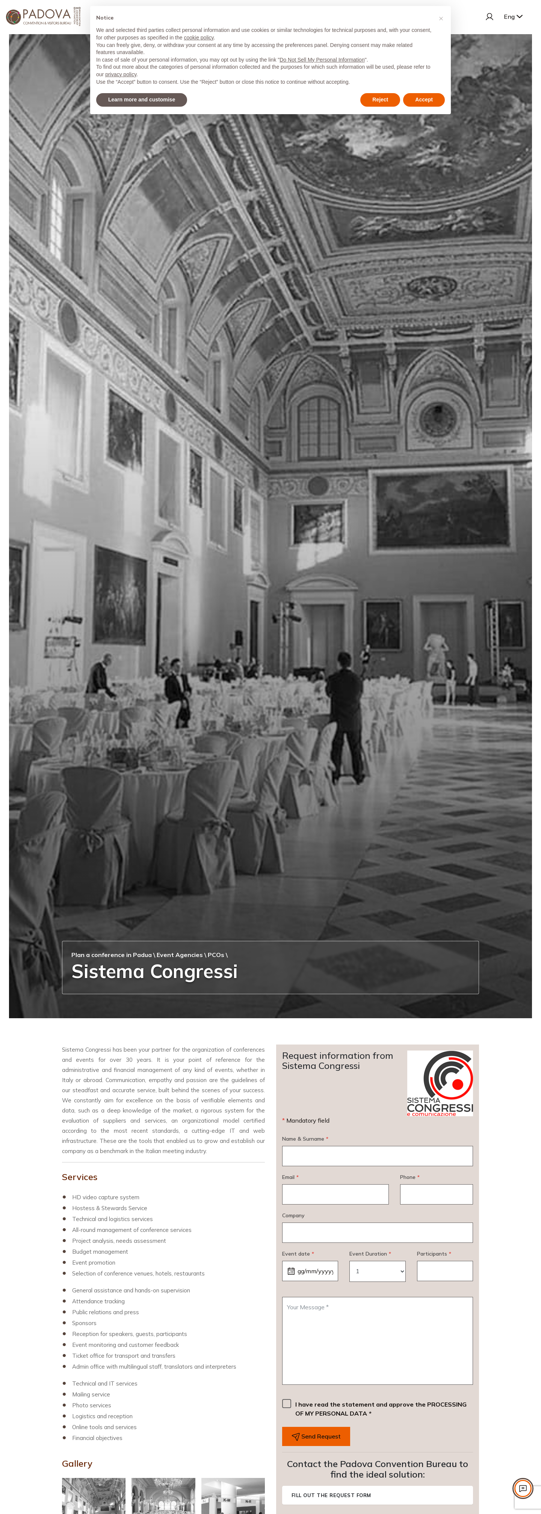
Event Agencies (180, 955)
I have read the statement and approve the (381, 1409)
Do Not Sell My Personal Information (322, 60)
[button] (441, 18)
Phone (409, 1177)
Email (290, 1177)
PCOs (216, 955)
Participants (434, 1253)
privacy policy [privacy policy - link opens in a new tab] (120, 74)
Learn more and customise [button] (141, 100)
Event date (298, 1253)
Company (293, 1215)
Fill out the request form (331, 1495)
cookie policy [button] (198, 38)
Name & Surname (305, 1138)
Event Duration (370, 1253)
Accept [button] (424, 100)
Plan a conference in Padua (111, 955)
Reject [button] (380, 100)
